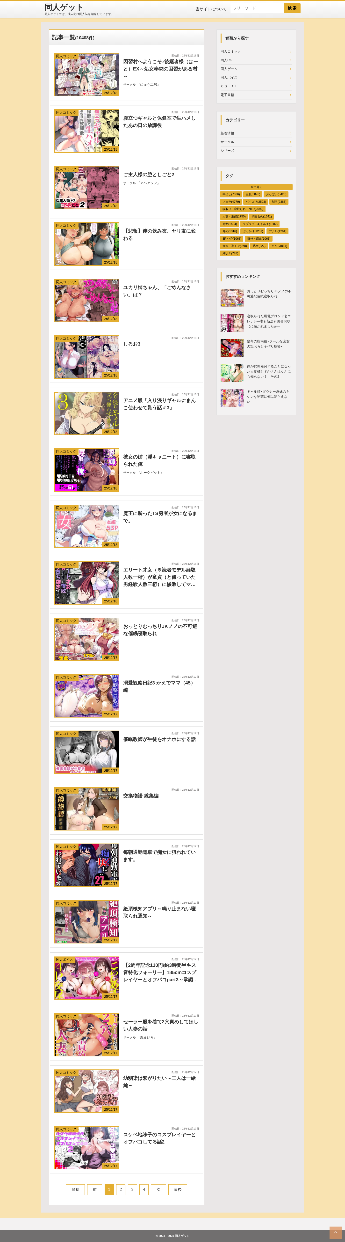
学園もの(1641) (262, 216)
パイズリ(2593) (256, 201)
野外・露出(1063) (259, 238)
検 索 (292, 8)
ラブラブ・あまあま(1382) (260, 224)
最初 (75, 1189)
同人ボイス (229, 77)
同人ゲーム (229, 69)
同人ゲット (182, 1236)
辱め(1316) (230, 231)
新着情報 (227, 133)
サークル (227, 142)
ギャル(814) (279, 246)
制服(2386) (279, 201)
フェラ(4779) (231, 201)
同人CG (226, 60)
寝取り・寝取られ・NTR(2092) (243, 209)
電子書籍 (227, 95)
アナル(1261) (277, 231)
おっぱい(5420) (276, 194)
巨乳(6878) (253, 194)
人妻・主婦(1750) (234, 216)
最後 (178, 1189)
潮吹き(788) (230, 253)
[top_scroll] (336, 1233)
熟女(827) (259, 246)
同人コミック (231, 51)
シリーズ (227, 151)
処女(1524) (230, 224)
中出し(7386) (231, 194)
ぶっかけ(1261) (253, 231)
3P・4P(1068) (232, 238)
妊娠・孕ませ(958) (235, 246)
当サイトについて (211, 9)
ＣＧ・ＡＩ (229, 86)
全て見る (256, 187)
